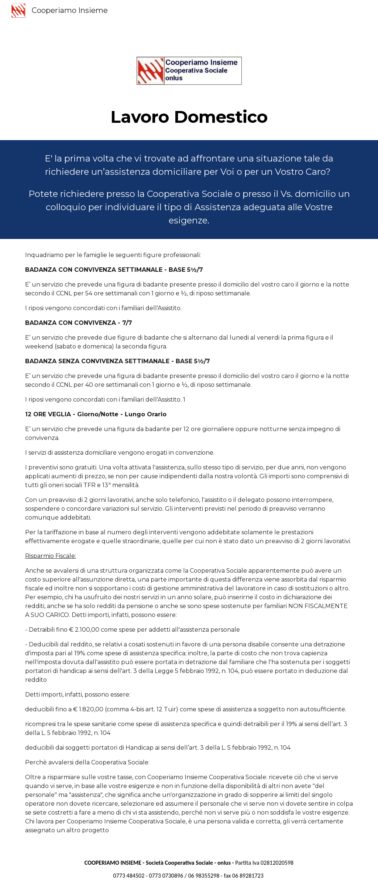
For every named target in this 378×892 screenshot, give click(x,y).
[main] (189, 117)
